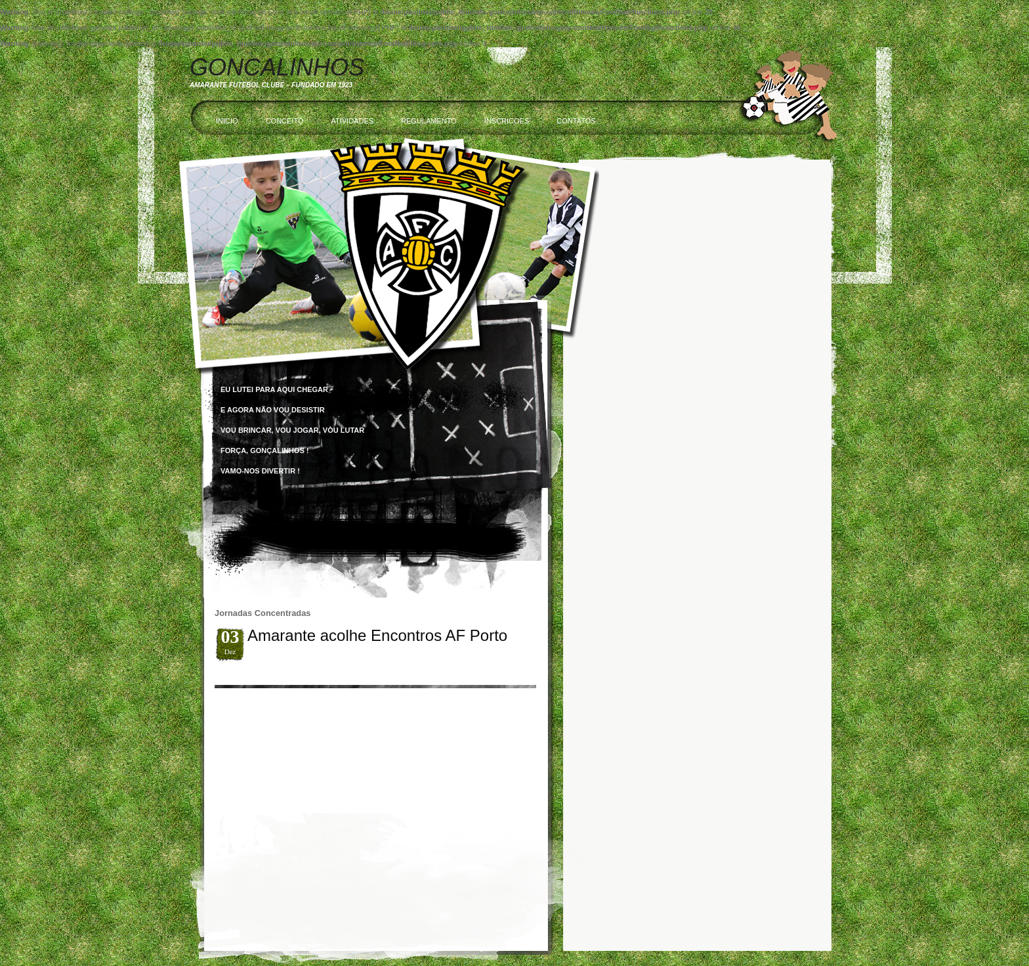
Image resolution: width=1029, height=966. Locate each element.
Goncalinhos (277, 67)
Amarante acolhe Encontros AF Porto (377, 635)
